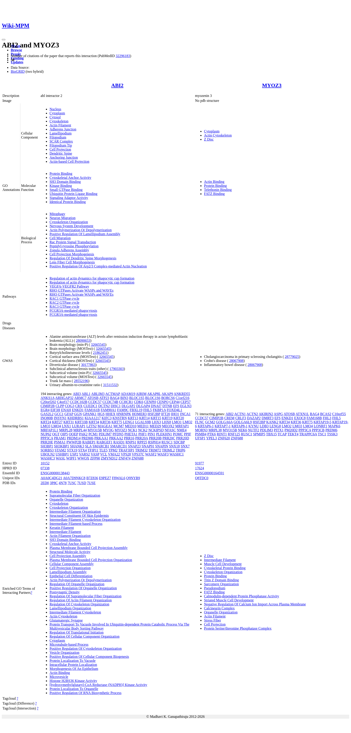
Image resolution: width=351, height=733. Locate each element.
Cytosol (55, 117)
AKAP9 (167, 394)
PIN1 (151, 434)
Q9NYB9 (133, 478)
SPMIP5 (259, 434)
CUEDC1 (90, 406)
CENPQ (162, 402)
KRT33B (81, 422)
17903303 (116, 369)
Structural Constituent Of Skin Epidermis (79, 515)
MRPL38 (215, 430)
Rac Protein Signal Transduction (72, 242)
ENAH (66, 410)
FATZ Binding (214, 194)
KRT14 (144, 418)
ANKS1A (47, 398)
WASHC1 (176, 454)
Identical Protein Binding (67, 202)
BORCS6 (168, 398)
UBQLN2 (48, 454)
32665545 (98, 344)
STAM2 (60, 450)
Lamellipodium (60, 133)
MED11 (143, 426)
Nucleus (55, 109)
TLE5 (103, 450)
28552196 (81, 381)
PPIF (187, 434)
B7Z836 (92, 478)
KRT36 (105, 422)
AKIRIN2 (266, 414)
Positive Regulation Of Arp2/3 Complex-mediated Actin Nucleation (98, 266)
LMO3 (45, 426)
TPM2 (113, 450)
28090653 (83, 340)
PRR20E (47, 442)
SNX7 (185, 446)
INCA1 (185, 414)
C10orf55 (339, 414)
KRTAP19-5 (323, 422)
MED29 (155, 426)
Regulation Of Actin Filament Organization (80, 600)
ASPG (278, 414)
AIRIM (141, 394)
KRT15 (156, 418)
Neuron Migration (62, 218)
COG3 (69, 406)
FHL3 (327, 418)
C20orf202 (48, 402)
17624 (199, 468)
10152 (45, 463)
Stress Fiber (212, 620)
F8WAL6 (118, 478)
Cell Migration (60, 238)
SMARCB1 (100, 446)
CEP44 (174, 402)
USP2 (74, 454)
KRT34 (94, 422)
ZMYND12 (109, 458)
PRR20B (155, 438)
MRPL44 (80, 430)
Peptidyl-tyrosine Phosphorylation (73, 246)
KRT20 (178, 418)
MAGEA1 (105, 426)
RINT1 (222, 434)
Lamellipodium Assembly (68, 572)
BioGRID (18, 71)
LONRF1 (320, 426)
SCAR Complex (61, 141)
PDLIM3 (266, 430)
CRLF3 (240, 418)
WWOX (83, 458)
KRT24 (46, 422)
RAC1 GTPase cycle (64, 298)
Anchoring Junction (63, 157)
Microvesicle (58, 677)
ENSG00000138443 (55, 473)
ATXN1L (302, 414)
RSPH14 (154, 442)
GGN (78, 414)
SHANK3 (77, 446)
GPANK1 (90, 414)
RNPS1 (131, 442)
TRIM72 (154, 450)
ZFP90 (95, 458)
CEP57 (185, 402)
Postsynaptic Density (64, 592)
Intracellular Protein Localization (73, 665)
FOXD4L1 (174, 410)
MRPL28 (66, 430)
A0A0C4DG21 (51, 478)
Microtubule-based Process (68, 644)
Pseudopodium (214, 588)
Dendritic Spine (60, 153)
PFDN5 (118, 434)
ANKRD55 (182, 394)
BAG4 (115, 398)
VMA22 (114, 454)
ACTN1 (240, 414)
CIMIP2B (48, 406)
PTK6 (211, 434)
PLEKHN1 (164, 434)
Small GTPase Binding (66, 190)
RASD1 (119, 442)
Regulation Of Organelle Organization (76, 584)
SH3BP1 (47, 446)
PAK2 (83, 434)
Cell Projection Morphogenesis (71, 254)
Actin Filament (60, 125)
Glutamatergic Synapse (66, 620)
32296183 (123, 56)
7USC (72, 483)
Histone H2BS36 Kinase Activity (73, 681)
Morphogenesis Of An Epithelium (73, 669)
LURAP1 (78, 426)
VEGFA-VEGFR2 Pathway (69, 286)
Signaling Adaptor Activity (68, 198)
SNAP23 (134, 446)
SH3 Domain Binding (65, 182)
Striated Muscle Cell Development (229, 600)
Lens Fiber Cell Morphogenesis (72, 262)
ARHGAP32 (64, 398)
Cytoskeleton (58, 121)
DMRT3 (268, 418)
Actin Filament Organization (70, 536)
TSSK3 (332, 434)
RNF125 (234, 434)
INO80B (47, 418)
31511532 (110, 385)
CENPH (150, 402)
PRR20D (182, 438)
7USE (91, 483)
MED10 (131, 426)
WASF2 (150, 454)
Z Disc (209, 139)
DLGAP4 (143, 406)
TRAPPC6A (308, 434)
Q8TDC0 (201, 478)
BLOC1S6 (153, 398)
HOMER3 (139, 414)
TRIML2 (168, 450)
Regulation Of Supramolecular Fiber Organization (85, 596)
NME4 (182, 430)
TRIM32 (141, 450)
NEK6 (242, 430)
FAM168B (314, 418)
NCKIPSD (156, 430)
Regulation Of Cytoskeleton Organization (79, 604)
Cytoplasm (57, 113)
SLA (88, 446)
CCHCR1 (126, 402)
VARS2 (84, 454)
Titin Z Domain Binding (221, 580)
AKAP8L (154, 394)
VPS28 (126, 454)
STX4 (82, 450)
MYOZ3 (272, 85)
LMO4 (56, 426)
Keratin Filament (61, 528)
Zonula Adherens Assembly (69, 250)
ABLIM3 (98, 394)
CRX (79, 406)
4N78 (63, 483)
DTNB (167, 406)
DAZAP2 (254, 418)
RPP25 (142, 442)
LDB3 (264, 426)
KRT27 (57, 422)
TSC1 (322, 434)
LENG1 (128, 422)
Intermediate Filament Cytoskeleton (75, 612)
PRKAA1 (101, 438)
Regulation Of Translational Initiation (76, 632)
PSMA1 (60, 442)
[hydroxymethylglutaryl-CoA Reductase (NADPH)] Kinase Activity (98, 685)
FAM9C (123, 410)
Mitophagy (57, 214)
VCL (103, 454)
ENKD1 (77, 410)
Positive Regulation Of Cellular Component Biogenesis (89, 656)
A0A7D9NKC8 (74, 478)
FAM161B (92, 410)
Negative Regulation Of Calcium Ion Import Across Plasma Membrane (255, 604)
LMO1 (177, 422)
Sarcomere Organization (221, 584)
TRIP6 (180, 450)
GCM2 (210, 422)
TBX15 (271, 434)
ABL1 (85, 394)
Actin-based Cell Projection (69, 161)
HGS (101, 414)
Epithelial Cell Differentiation (70, 576)
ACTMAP (112, 394)
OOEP (73, 434)
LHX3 (156, 422)
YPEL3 (211, 438)
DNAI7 (156, 406)
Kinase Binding (60, 186)
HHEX (110, 414)
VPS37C (138, 454)
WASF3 (163, 454)
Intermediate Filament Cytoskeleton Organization (84, 519)
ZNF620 (224, 438)
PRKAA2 (116, 438)
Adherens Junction (62, 129)
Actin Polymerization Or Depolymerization (80, 230)
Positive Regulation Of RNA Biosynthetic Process (85, 693)
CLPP (60, 406)
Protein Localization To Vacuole (72, 660)
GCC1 (59, 414)
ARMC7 (80, 398)
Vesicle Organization (64, 652)
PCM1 (93, 434)
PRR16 (129, 438)
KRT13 (133, 418)
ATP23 (104, 398)
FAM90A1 (108, 410)
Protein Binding (60, 173)
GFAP (68, 414)
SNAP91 (147, 446)
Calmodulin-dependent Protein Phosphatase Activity (241, 596)
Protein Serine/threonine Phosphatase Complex (238, 628)
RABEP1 (89, 442)
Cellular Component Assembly (71, 564)
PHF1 (142, 434)
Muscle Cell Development (223, 564)
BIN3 (124, 398)
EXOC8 (300, 418)
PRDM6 (87, 438)
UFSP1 (200, 438)
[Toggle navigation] (3, 39)
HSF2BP (154, 414)
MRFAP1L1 (49, 430)
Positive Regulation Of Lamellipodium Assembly (84, 234)
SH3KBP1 (61, 446)
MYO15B (95, 430)
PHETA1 (130, 434)
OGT (56, 434)
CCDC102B (78, 402)
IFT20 (165, 414)
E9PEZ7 (105, 478)
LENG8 (275, 426)
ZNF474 (124, 458)
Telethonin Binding (218, 190)
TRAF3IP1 (126, 450)
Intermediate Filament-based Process (75, 524)
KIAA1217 (93, 418)
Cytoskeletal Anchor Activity (70, 178)
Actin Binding (214, 182)
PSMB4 (200, 434)
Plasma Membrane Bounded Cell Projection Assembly (88, 548)
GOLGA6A (224, 422)
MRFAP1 (182, 426)
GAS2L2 (47, 414)
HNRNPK (123, 414)
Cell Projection (60, 149)
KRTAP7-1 (223, 426)
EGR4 (45, 410)
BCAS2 (325, 414)
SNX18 (174, 446)
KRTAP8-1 (239, 426)
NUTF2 (253, 430)
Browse (16, 50)
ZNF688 (137, 458)
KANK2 (272, 422)
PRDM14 (74, 438)
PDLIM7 (105, 434)
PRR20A (141, 438)
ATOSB (92, 398)
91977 (199, 463)
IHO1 (175, 414)
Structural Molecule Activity (69, 552)
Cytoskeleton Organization (68, 222)
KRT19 (167, 418)
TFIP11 (93, 450)
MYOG (108, 430)
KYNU (253, 426)
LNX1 (66, 426)
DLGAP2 (128, 406)
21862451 (100, 353)
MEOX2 (168, 426)
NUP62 (46, 434)
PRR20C (169, 438)
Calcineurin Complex (219, 608)
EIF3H (55, 410)
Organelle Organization (66, 499)
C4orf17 (63, 402)
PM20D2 (291, 430)
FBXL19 (136, 410)
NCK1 (132, 430)
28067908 (236, 361)
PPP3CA (47, 438)
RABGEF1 (104, 442)
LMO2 (187, 422)
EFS (176, 406)
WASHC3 (48, 458)
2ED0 (45, 483)
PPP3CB (318, 430)
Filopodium (57, 137)
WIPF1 (71, 458)
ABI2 (117, 85)
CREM (229, 418)
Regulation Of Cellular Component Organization (84, 636)
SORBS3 (47, 450)
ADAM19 (128, 394)
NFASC (170, 430)
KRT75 (116, 422)
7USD (81, 483)
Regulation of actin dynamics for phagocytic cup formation (91, 278)
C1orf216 (182, 398)
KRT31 (68, 422)
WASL (60, 458)
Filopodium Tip (60, 145)
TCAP (282, 434)
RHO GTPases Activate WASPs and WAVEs (81, 290)
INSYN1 (60, 418)
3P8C (54, 483)
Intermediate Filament (65, 532)
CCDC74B (110, 402)
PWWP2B (73, 442)
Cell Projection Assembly (67, 556)
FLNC (199, 422)
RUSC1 (167, 442)
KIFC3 (106, 418)
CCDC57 (95, 402)
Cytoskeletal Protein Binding (225, 568)
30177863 (88, 365)
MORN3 (201, 430)
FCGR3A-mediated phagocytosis (73, 310)
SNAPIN (161, 446)
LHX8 (166, 422)
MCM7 (118, 426)
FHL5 (147, 410)
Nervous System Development (71, 226)
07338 (45, 468)
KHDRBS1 (75, 418)
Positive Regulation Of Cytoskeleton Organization (85, 648)
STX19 (72, 450)
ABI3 (77, 394)
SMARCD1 (118, 446)
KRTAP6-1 (206, 426)
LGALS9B (143, 422)
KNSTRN (120, 418)
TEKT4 (292, 434)
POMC (178, 434)
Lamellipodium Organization (70, 608)
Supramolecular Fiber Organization (74, 495)
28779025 (292, 357)
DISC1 (115, 406)
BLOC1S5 (136, 398)
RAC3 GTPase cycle (64, 306)
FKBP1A (159, 410)
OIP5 (64, 434)
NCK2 (143, 430)
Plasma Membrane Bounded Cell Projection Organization (90, 560)
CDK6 (138, 402)
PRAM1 (60, 438)
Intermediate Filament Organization (75, 511)
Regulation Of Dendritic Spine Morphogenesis (82, 258)
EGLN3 (186, 406)
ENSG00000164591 (209, 473)
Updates (17, 62)
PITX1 (279, 430)
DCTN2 (104, 406)
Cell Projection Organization (70, 568)
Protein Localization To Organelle (73, 689)
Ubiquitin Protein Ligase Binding (73, 194)
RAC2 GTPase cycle (64, 302)
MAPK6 (334, 426)
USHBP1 (62, 454)
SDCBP (179, 442)
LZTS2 (91, 426)
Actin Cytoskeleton (218, 135)
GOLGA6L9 (242, 422)
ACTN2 (252, 414)
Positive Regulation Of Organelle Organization (83, 588)
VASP (95, 454)
